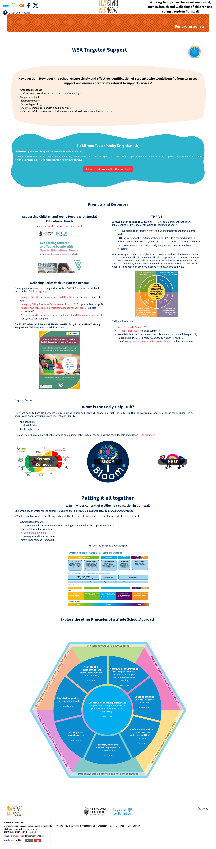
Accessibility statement (83, 840)
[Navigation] (13, 13)
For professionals (189, 41)
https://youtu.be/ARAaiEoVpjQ (133, 341)
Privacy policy (61, 840)
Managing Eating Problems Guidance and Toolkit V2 (47, 318)
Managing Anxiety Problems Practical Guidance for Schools (51, 322)
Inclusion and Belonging (33, 547)
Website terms (105, 840)
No (37, 840)
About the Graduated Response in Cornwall (59, 241)
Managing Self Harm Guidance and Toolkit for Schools (49, 311)
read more (107, 731)
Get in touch (134, 840)
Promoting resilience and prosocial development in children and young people (61, 329)
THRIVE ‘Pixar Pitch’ (128, 345)
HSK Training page (37, 305)
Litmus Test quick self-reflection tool (108, 184)
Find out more (147, 449)
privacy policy (19, 835)
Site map (120, 840)
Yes (29, 840)
